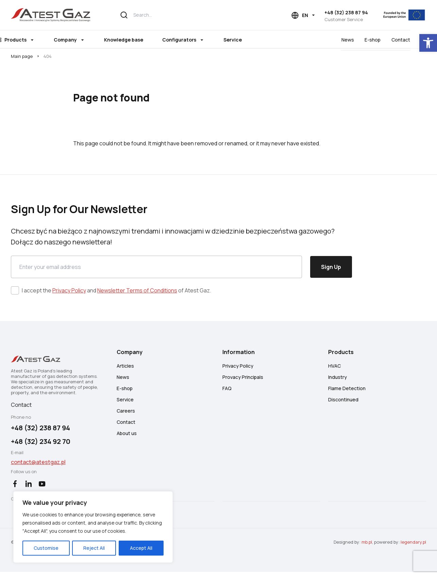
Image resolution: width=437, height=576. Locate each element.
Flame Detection (347, 391)
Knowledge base (138, 39)
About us (127, 436)
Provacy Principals (243, 380)
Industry (338, 380)
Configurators (194, 39)
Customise (44, 547)
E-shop (389, 39)
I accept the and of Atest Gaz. (116, 292)
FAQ (227, 391)
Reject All (89, 547)
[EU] (401, 15)
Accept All (133, 547)
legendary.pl (413, 546)
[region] (88, 522)
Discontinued (344, 402)
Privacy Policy (69, 292)
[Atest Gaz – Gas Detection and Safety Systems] (51, 15)
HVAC (335, 369)
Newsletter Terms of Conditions (137, 292)
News (363, 39)
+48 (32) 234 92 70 (40, 444)
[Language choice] (303, 15)
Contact (416, 39)
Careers (126, 414)
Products (30, 39)
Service (247, 39)
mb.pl (367, 546)
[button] (428, 43)
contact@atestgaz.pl (38, 465)
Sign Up (331, 269)
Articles (125, 369)
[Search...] (189, 15)
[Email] (156, 269)
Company (79, 39)
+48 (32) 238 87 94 (346, 12)
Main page (22, 57)
